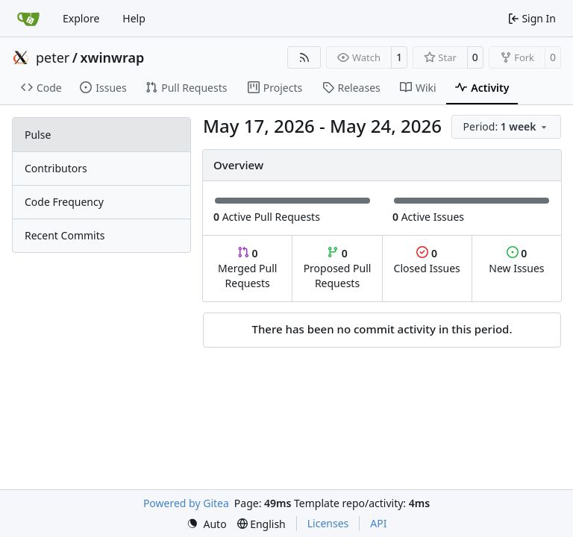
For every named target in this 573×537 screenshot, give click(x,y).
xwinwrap (113, 57)
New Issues (516, 260)
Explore (81, 18)
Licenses (328, 523)
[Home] (28, 18)
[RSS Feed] (304, 57)
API (378, 523)
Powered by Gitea (186, 503)
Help (133, 18)
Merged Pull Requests (247, 268)
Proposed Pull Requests (338, 268)
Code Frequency (64, 202)
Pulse (38, 135)
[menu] (506, 127)
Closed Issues (427, 260)
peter (52, 57)
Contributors (56, 168)
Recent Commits (64, 235)
